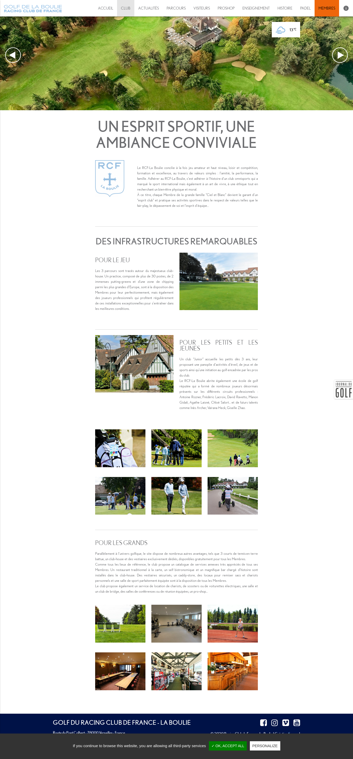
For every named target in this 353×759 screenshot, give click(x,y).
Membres (326, 8)
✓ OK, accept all (227, 746)
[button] (202, 8)
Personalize (265, 746)
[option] (176, 55)
